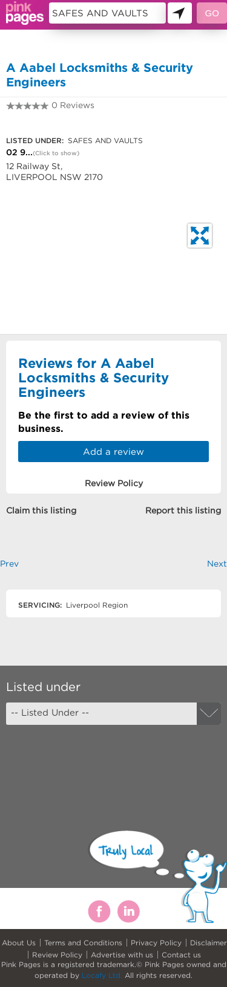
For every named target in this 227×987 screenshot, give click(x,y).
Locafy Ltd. (102, 975)
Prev (9, 563)
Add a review (113, 451)
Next (217, 563)
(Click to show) (56, 153)
